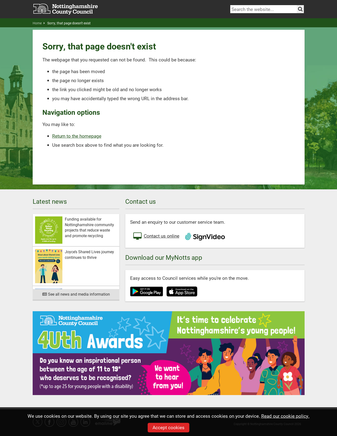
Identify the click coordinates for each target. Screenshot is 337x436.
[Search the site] (300, 9)
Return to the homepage (76, 136)
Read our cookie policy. (285, 416)
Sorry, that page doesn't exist (69, 23)
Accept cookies (168, 427)
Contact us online (156, 236)
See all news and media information (76, 294)
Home (39, 23)
